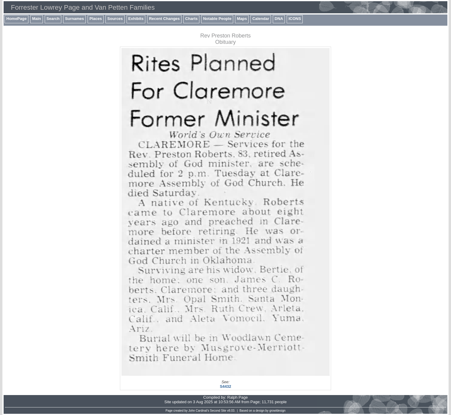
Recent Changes (164, 18)
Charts (191, 18)
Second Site (218, 410)
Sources (115, 18)
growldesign (277, 410)
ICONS (294, 18)
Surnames (74, 18)
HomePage (16, 18)
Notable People (217, 18)
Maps (242, 18)
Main (36, 18)
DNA (279, 18)
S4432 (225, 386)
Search (53, 18)
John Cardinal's (198, 410)
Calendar (260, 18)
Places (95, 18)
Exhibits (136, 18)
